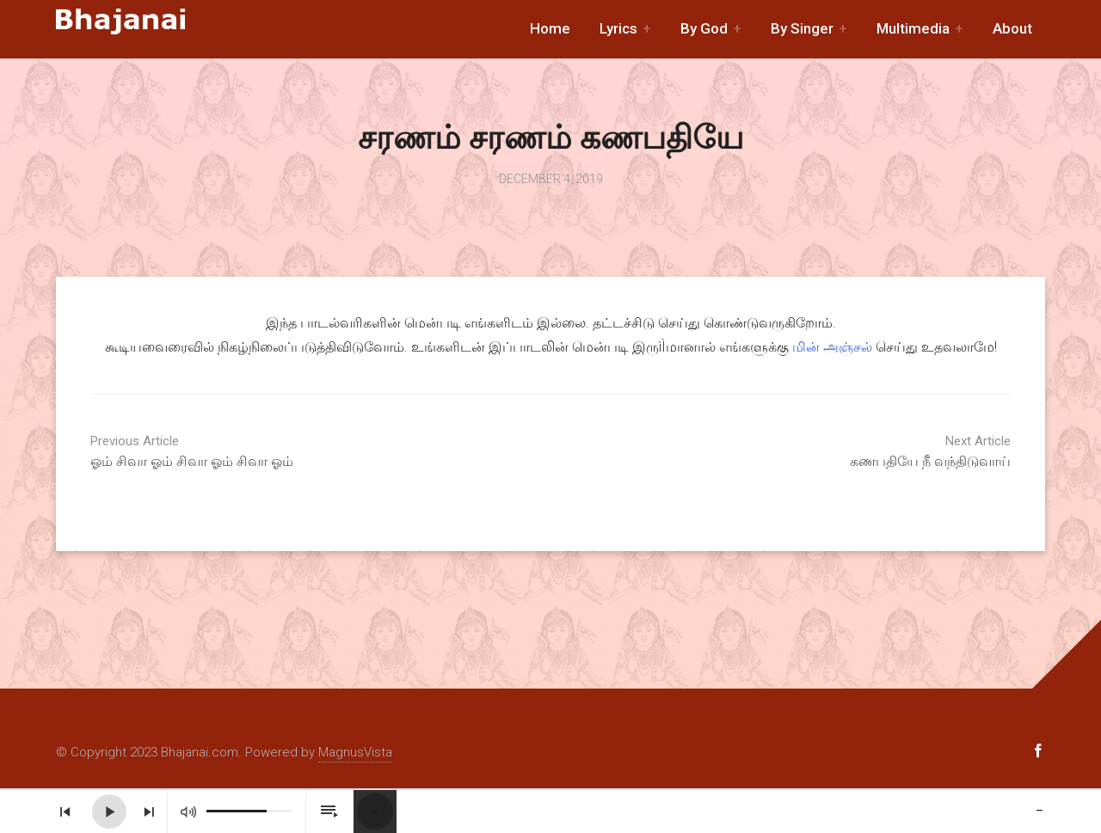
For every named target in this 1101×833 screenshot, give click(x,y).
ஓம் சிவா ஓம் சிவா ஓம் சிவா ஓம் (219, 451)
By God (704, 28)
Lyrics (618, 28)
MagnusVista (355, 752)
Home (550, 28)
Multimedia (913, 28)
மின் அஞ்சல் (832, 347)
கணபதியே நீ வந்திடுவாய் (882, 451)
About (1012, 28)
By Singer (802, 28)
